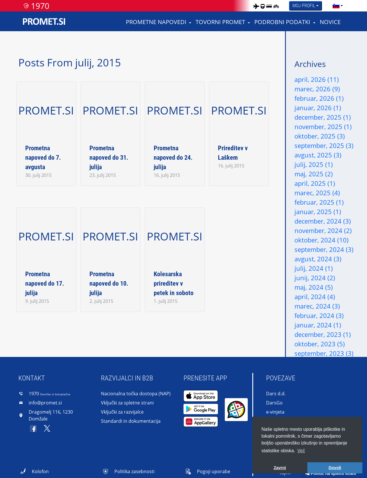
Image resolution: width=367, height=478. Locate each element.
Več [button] (301, 450)
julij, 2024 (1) (313, 268)
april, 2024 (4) (314, 296)
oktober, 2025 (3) (319, 136)
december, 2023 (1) (322, 334)
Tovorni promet (220, 22)
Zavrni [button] (280, 467)
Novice (330, 22)
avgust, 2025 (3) (317, 155)
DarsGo (274, 403)
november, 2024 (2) (323, 230)
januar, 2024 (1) (317, 325)
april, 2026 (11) (316, 79)
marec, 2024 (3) (317, 306)
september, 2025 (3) (324, 145)
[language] (336, 6)
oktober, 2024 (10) (321, 240)
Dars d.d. (276, 393)
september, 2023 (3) (324, 353)
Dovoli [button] (335, 467)
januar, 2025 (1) (317, 211)
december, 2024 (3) (322, 221)
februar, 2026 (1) (319, 98)
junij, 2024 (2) (314, 277)
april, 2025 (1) (314, 183)
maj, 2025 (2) (313, 173)
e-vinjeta (275, 412)
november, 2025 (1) (323, 126)
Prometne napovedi (156, 22)
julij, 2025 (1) (313, 164)
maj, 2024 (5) (313, 287)
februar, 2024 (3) (319, 315)
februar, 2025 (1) (319, 202)
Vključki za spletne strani (127, 403)
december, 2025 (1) (322, 117)
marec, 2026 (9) (317, 88)
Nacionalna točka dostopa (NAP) (136, 393)
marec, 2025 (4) (317, 192)
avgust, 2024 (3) (317, 258)
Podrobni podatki (282, 22)
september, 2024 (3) (324, 249)
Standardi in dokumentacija (131, 421)
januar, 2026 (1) (317, 107)
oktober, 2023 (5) (319, 343)
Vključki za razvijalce (122, 412)
